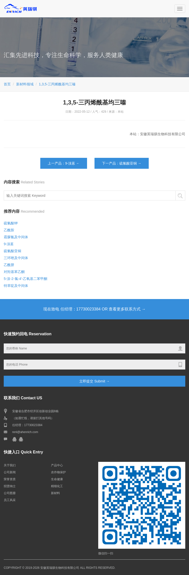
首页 (7, 84)
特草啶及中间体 (16, 286)
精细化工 (57, 486)
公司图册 (10, 493)
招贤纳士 (10, 486)
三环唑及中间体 (16, 258)
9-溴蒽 (9, 244)
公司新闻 (10, 472)
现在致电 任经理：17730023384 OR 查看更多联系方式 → (94, 309)
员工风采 (10, 500)
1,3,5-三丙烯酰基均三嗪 (57, 84)
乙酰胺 (9, 230)
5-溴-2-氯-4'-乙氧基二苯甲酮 (25, 279)
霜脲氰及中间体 (16, 237)
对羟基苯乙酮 (14, 272)
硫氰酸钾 (11, 223)
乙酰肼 (9, 265)
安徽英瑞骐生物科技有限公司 (59, 568)
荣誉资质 (10, 479)
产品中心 (57, 465)
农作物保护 (58, 472)
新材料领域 (25, 84)
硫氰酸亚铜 (12, 251)
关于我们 (10, 465)
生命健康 (57, 479)
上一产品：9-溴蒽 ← (64, 163)
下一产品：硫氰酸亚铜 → (121, 163)
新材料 (55, 493)
